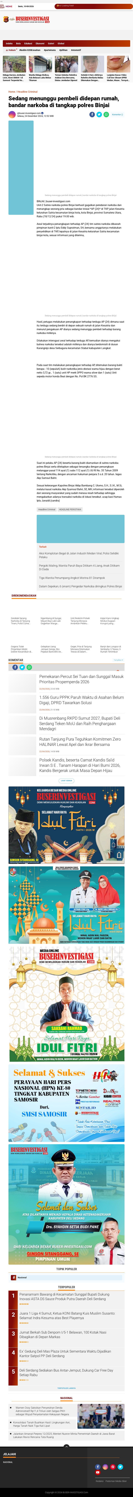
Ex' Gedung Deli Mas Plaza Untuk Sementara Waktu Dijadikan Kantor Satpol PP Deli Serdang (65, 1353)
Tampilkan (118, 660)
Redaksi (100, 1481)
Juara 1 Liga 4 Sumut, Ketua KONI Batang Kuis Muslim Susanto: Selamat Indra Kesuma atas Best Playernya (67, 1315)
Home (9, 6)
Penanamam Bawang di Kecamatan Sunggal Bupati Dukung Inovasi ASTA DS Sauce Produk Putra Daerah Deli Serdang (64, 1296)
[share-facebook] (92, 114)
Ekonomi (40, 43)
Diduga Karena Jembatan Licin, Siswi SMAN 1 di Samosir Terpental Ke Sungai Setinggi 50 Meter (14, 78)
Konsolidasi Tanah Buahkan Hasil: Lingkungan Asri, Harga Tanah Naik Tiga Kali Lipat (41, 1424)
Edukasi (28, 43)
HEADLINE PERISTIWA (70, 509)
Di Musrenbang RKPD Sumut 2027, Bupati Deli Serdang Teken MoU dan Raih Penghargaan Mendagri (79, 723)
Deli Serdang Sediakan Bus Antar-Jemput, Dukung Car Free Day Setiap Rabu (66, 1372)
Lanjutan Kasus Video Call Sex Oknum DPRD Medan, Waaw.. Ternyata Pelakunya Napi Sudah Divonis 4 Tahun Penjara (118, 78)
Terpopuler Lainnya (66, 1388)
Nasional (22, 1277)
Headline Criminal (27, 91)
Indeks (9, 43)
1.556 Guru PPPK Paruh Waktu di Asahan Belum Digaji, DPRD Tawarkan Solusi (81, 700)
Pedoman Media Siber (116, 1481)
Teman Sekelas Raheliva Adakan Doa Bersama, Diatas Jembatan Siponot (66, 77)
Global (61, 43)
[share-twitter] (99, 114)
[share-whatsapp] (106, 114)
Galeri (51, 43)
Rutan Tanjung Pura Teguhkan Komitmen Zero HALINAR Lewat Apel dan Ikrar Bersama (80, 742)
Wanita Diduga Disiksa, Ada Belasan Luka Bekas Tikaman (40, 77)
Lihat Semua (66, 781)
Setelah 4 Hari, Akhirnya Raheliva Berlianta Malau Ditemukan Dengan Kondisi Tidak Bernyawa (92, 78)
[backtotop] (66, 1447)
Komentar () (117, 114)
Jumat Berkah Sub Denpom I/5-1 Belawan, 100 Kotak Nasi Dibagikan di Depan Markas (62, 1334)
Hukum (12, 50)
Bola (18, 43)
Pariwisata (50, 50)
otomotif (76, 50)
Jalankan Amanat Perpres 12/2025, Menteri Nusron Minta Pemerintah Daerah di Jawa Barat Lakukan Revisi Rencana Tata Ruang (64, 1435)
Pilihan (64, 50)
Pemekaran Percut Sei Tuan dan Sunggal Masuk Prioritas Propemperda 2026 (81, 679)
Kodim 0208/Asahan (30, 50)
